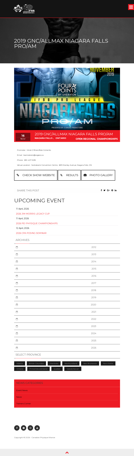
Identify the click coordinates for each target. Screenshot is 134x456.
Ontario (19, 369)
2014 (93, 261)
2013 (93, 254)
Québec (57, 369)
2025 (93, 340)
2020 (93, 304)
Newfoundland (71, 363)
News (19, 397)
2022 (93, 319)
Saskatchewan (73, 369)
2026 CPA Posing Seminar (31, 233)
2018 (93, 290)
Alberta (19, 363)
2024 (93, 333)
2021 (93, 312)
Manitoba (54, 363)
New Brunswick (90, 363)
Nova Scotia (108, 363)
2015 (94, 268)
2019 (93, 297)
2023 (93, 326)
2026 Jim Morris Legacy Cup (33, 213)
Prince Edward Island (38, 369)
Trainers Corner (23, 403)
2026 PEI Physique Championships (37, 223)
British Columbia (36, 363)
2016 (93, 276)
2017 (93, 283)
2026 (93, 347)
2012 (93, 247)
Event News (22, 390)
